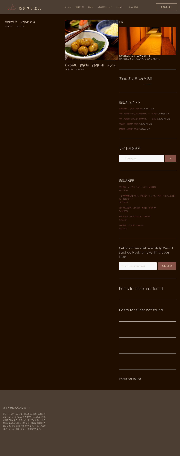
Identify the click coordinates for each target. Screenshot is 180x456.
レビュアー (120, 7)
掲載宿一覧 (80, 7)
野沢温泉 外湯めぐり (20, 22)
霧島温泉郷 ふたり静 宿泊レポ (130, 109)
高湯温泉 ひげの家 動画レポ (131, 225)
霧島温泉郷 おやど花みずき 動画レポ (134, 216)
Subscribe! (167, 266)
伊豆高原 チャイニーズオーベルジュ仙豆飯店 (137, 187)
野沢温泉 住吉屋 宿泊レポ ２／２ (90, 65)
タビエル (21, 26)
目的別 (90, 7)
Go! (170, 158)
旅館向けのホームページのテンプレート (134, 56)
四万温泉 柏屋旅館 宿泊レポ (129, 124)
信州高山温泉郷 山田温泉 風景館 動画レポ (137, 208)
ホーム (67, 7)
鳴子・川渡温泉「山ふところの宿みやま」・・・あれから (138, 114)
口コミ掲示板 (133, 7)
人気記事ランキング (105, 7)
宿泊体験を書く (166, 7)
